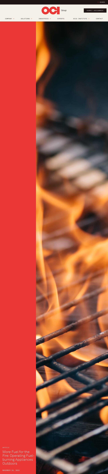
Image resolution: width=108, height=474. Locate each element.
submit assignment (95, 10)
